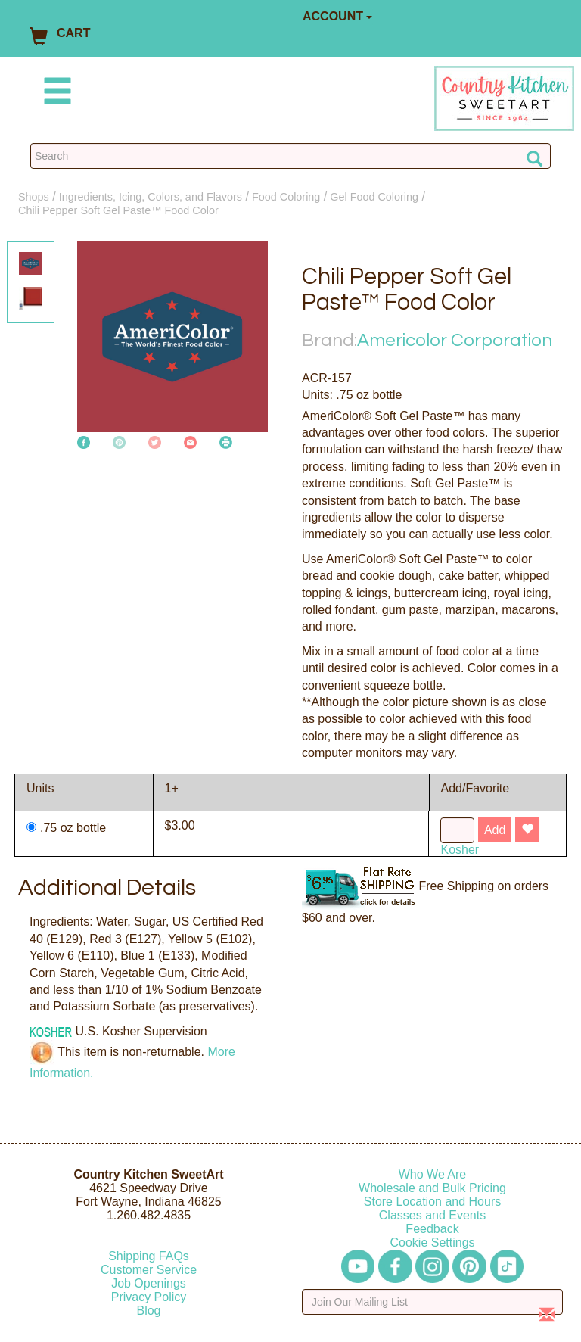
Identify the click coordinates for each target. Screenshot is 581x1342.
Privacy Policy (149, 1297)
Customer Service (149, 1269)
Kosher (459, 849)
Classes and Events (432, 1215)
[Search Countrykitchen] (290, 156)
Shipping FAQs (148, 1256)
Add (494, 830)
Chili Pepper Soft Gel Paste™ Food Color (118, 210)
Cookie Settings (432, 1242)
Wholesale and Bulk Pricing (432, 1188)
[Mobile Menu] (54, 93)
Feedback (431, 1228)
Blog (148, 1310)
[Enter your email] (432, 1302)
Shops (33, 197)
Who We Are (433, 1174)
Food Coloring (286, 197)
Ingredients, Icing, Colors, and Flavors (150, 197)
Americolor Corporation (454, 340)
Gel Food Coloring (374, 197)
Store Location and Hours (432, 1201)
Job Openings (148, 1283)
